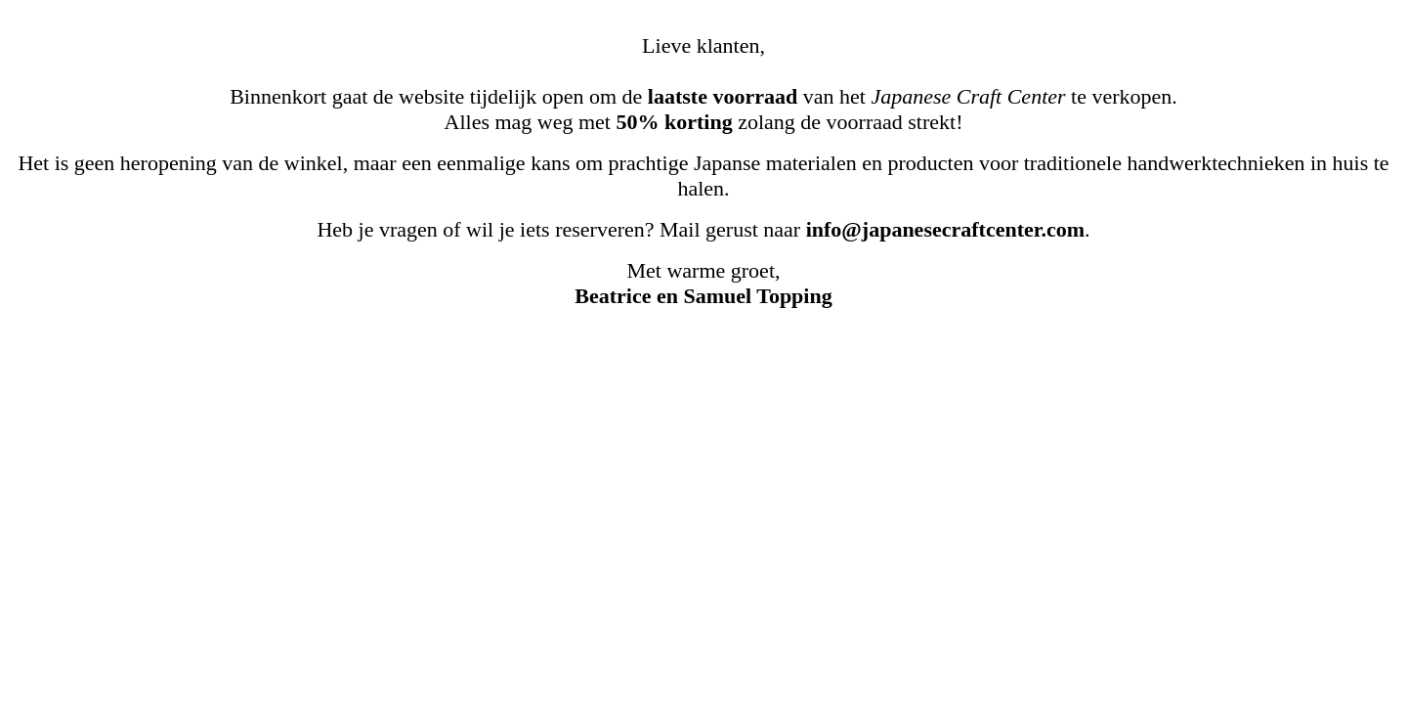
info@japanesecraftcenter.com (945, 229)
